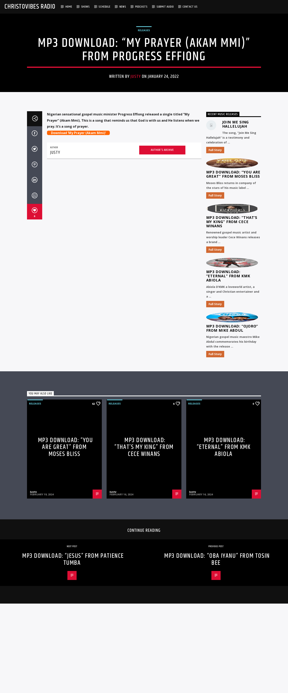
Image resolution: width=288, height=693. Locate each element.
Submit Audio (165, 6)
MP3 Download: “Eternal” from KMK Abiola (228, 422)
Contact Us (190, 6)
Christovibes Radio (29, 7)
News (122, 6)
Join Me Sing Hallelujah (235, 270)
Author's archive (162, 296)
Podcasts (141, 6)
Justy (136, 143)
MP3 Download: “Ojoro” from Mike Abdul (232, 474)
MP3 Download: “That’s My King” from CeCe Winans (231, 368)
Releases (144, 97)
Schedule (104, 6)
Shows (85, 6)
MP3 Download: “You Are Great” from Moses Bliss (233, 320)
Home (68, 6)
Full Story (215, 296)
